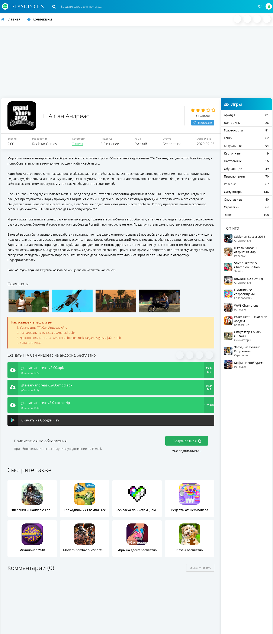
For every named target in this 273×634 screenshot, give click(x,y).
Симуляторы (246, 192)
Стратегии (246, 207)
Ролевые (246, 184)
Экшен (77, 145)
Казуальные (246, 146)
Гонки (246, 138)
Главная (10, 19)
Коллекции (39, 19)
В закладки (202, 123)
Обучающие (246, 169)
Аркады (246, 115)
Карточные (246, 153)
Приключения (246, 176)
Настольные (246, 161)
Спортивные (246, 199)
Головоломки (246, 130)
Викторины (246, 123)
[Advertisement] (136, 62)
